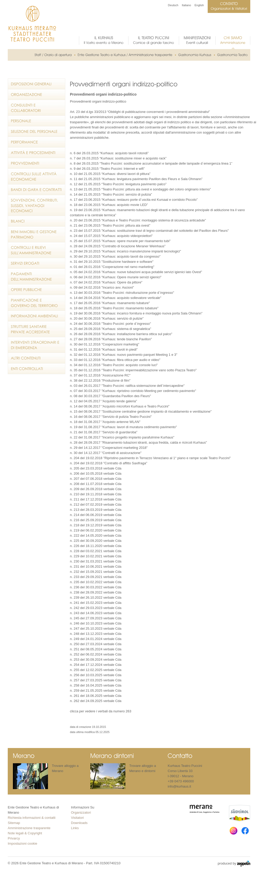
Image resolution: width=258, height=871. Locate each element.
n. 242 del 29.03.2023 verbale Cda (96, 608)
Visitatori (77, 818)
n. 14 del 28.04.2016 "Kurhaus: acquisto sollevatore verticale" (115, 298)
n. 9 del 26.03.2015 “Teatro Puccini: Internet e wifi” (107, 169)
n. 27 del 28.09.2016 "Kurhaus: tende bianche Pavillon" (111, 339)
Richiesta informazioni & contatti (31, 818)
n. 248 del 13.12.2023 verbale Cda (96, 634)
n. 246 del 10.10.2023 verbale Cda (96, 623)
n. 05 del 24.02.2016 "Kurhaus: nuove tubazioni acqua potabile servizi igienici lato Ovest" (136, 272)
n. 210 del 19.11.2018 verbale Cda (96, 494)
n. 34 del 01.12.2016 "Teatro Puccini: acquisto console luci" (114, 365)
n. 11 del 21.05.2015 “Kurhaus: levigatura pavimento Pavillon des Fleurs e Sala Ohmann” (136, 179)
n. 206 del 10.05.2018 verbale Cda (96, 473)
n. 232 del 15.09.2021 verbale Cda (96, 572)
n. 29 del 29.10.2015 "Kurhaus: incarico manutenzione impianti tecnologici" (125, 251)
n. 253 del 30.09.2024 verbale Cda (96, 659)
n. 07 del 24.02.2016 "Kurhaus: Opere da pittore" (106, 282)
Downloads (79, 823)
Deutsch (173, 5)
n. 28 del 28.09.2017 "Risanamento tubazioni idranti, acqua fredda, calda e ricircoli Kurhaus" (138, 442)
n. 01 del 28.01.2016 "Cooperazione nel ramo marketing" (112, 267)
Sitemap (14, 823)
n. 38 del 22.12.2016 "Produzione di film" (100, 380)
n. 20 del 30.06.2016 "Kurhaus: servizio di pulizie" (106, 318)
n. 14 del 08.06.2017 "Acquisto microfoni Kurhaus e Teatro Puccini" (120, 406)
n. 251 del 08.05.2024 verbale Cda (96, 649)
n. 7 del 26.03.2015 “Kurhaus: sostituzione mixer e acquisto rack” (118, 158)
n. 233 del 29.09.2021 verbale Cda (96, 577)
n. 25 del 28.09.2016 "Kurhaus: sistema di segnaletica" (110, 329)
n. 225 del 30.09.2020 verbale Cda (96, 541)
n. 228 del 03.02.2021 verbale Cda (96, 551)
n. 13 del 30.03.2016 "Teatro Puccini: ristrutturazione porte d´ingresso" (122, 293)
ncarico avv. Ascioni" (118, 287)
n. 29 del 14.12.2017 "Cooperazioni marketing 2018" (109, 448)
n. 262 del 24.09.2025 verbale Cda (96, 701)
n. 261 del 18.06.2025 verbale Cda (96, 696)
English (199, 5)
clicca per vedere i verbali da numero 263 (100, 711)
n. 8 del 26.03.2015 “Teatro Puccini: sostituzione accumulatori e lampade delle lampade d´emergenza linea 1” (151, 163)
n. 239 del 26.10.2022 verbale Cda (96, 597)
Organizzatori (81, 812)
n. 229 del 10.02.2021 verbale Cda (96, 556)
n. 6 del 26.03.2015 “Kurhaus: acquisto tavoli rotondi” (109, 153)
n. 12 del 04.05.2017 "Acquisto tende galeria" (103, 401)
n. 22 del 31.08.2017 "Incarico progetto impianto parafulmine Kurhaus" (122, 437)
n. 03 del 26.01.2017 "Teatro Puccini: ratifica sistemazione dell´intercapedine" (127, 386)
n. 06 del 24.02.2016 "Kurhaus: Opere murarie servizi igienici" (116, 277)
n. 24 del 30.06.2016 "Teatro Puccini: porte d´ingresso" (110, 324)
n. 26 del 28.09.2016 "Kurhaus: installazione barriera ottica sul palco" (121, 334)
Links (75, 828)
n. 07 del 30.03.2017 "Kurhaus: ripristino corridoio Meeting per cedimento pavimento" (133, 391)
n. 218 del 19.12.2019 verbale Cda (96, 525)
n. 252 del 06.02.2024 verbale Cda (96, 654)
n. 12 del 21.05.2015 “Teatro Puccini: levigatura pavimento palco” (118, 184)
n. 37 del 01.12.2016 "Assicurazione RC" (100, 375)
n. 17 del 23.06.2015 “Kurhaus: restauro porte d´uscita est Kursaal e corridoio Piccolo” (134, 200)
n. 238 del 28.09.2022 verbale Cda (96, 592)
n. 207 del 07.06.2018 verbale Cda (96, 479)
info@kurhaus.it (179, 786)
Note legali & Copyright (25, 833)
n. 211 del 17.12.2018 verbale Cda (96, 499)
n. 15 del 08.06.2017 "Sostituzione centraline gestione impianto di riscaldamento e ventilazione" (141, 411)
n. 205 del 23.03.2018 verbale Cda (96, 468)
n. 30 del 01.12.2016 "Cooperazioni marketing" (104, 344)
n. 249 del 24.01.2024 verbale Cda (96, 639)
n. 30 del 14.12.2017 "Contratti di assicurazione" (105, 453)
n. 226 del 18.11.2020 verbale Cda (96, 546)
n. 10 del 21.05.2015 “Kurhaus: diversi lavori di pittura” (110, 174)
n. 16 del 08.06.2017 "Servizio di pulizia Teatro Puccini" (111, 417)
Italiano (186, 5)
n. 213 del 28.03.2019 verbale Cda (96, 510)
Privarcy (14, 838)
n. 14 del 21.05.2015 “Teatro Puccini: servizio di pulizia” (111, 194)
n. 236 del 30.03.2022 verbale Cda (96, 587)
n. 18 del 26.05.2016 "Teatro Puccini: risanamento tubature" (114, 308)
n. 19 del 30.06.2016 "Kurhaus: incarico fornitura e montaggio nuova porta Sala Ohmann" (136, 313)
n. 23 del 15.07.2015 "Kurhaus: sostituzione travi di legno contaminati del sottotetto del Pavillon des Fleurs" (149, 231)
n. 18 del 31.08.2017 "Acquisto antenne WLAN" (105, 422)
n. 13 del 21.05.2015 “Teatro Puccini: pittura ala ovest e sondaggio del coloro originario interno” (140, 189)
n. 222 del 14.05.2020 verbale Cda (96, 535)
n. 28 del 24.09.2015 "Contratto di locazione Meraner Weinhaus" (117, 246)
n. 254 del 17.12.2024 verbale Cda (96, 665)
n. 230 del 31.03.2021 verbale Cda (96, 561)
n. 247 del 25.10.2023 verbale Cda (96, 628)
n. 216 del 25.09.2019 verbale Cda (96, 520)
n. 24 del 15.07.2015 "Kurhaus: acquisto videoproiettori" (111, 236)
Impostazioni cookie (22, 843)
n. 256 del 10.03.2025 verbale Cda (96, 675)
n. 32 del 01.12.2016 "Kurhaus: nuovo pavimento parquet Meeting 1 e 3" (123, 355)
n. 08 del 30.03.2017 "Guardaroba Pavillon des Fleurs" (110, 396)
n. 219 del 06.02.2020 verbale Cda (96, 530)
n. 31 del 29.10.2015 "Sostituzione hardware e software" (112, 262)
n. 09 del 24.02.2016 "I (86, 287)
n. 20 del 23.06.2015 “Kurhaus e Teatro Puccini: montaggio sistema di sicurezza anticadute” (138, 220)
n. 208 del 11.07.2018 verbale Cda (96, 484)
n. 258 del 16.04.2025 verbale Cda (96, 685)
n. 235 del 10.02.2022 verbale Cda (96, 582)
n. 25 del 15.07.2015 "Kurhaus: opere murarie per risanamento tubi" (120, 241)
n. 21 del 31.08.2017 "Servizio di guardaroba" (103, 432)
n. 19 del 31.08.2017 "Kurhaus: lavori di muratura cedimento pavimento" (123, 427)
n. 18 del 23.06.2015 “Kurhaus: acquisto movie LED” (109, 205)
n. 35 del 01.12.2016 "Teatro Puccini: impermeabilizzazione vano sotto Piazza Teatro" (133, 370)
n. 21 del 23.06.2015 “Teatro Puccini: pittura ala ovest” (110, 225)
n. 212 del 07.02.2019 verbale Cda (96, 504)
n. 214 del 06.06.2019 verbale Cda (96, 515)
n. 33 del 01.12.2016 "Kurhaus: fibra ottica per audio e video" (115, 360)
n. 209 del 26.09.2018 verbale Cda (96, 489)
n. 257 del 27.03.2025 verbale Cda (96, 680)
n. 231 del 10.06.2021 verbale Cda (96, 566)
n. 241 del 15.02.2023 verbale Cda (96, 603)
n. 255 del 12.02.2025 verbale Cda (96, 670)
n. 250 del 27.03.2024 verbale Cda (96, 644)
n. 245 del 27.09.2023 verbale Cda (96, 618)
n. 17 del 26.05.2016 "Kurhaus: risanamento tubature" (110, 303)
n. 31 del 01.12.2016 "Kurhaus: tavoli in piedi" (104, 349)
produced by (234, 864)
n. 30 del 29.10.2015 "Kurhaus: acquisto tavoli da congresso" (115, 256)
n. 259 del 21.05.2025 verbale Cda (96, 690)
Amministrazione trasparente (29, 828)
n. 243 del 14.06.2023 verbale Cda (96, 613)
